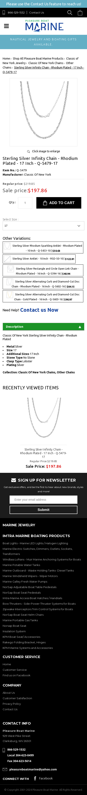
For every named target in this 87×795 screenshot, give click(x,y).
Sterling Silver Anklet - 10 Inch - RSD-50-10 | (39, 259)
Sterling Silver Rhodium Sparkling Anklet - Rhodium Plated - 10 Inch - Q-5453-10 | (43, 247)
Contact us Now (39, 310)
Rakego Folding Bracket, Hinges (24, 642)
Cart (81, 12)
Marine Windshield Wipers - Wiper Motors (30, 576)
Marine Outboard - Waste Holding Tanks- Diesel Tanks (38, 570)
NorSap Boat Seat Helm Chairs (23, 614)
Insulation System (14, 631)
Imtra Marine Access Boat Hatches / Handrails (32, 598)
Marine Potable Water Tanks (21, 565)
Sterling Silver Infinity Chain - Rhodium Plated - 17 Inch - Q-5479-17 (43, 453)
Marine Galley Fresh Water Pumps (25, 581)
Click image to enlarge (46, 151)
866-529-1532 (16, 12)
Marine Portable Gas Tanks (20, 620)
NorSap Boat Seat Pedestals (22, 592)
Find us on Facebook (16, 675)
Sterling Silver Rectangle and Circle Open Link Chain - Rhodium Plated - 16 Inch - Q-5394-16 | (43, 270)
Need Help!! (11, 310)
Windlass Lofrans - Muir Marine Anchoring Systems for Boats (42, 559)
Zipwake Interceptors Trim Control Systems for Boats (38, 609)
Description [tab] (43, 326)
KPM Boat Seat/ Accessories (21, 636)
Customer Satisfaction (17, 698)
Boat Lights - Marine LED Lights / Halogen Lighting (35, 543)
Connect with (16, 779)
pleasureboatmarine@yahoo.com (33, 769)
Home (7, 664)
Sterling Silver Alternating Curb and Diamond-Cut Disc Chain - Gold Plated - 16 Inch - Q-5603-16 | (43, 296)
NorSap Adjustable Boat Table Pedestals (29, 587)
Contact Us (36, 12)
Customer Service (15, 669)
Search (70, 12)
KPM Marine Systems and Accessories (28, 647)
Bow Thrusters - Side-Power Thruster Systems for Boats (39, 603)
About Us (9, 692)
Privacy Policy (12, 703)
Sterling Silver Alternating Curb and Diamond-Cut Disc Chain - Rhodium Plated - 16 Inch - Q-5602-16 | (43, 283)
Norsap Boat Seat (14, 625)
